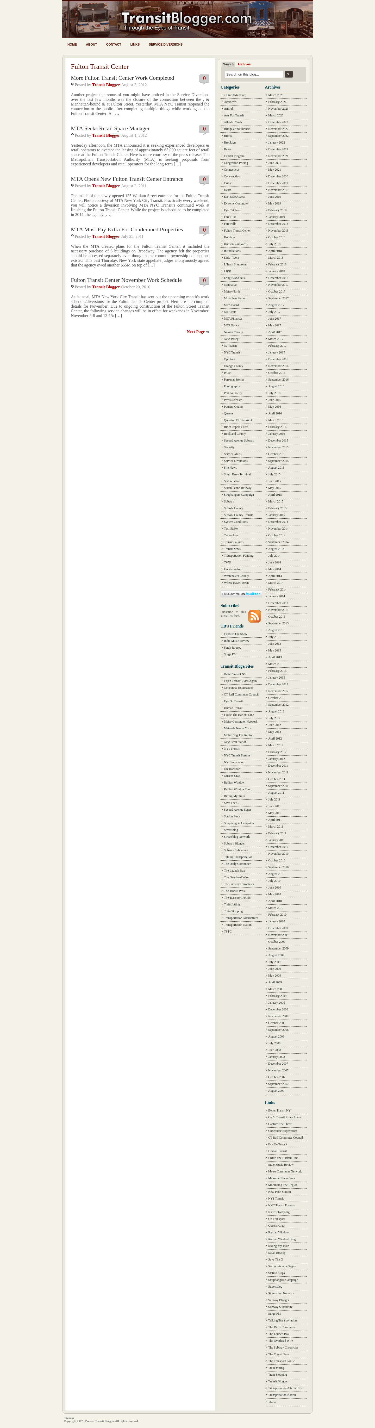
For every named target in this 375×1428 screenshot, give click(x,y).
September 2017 (278, 298)
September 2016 (278, 379)
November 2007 (278, 1070)
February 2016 (277, 427)
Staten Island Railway (237, 488)
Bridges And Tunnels (237, 129)
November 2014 (278, 528)
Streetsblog (231, 830)
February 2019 (277, 210)
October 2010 (276, 860)
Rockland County (235, 434)
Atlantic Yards (233, 122)
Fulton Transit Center (237, 230)
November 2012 (278, 691)
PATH (228, 373)
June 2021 (274, 163)
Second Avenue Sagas (237, 809)
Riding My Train (234, 796)
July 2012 (274, 718)
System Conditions (236, 522)
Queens (228, 413)
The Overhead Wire (236, 877)
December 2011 (278, 765)
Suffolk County (233, 508)
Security (229, 447)
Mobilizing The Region (238, 735)
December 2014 (278, 522)
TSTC (228, 931)
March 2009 (275, 989)
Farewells (230, 224)
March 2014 (275, 583)
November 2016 (278, 366)
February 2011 (277, 833)
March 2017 (275, 339)
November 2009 (278, 935)
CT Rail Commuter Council (241, 694)
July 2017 (274, 312)
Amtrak (229, 108)
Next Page (196, 332)
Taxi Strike (231, 528)
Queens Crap (232, 776)
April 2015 (275, 494)
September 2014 (278, 542)
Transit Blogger (106, 85)
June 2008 (274, 1050)
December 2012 (278, 684)
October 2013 (276, 616)
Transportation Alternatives (241, 918)
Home (72, 44)
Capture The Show (235, 634)
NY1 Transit (232, 748)
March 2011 (275, 826)
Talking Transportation (238, 857)
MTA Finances (233, 318)
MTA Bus (230, 312)
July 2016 (274, 393)
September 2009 (278, 948)
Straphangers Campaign (239, 494)
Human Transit (233, 708)
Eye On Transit (233, 701)
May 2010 (274, 894)
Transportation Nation (238, 925)
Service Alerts (233, 454)
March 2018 (275, 257)
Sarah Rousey (232, 647)
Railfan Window (234, 782)
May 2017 (274, 325)
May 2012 (274, 732)
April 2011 (275, 820)
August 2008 (276, 1036)
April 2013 (275, 657)
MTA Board (231, 305)
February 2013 (277, 671)
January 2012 (276, 759)
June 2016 (274, 400)
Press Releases (233, 400)
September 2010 (278, 867)
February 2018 (277, 264)
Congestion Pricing (236, 163)
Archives (244, 64)
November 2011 (278, 772)
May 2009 (274, 975)
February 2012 (277, 752)
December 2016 (278, 359)
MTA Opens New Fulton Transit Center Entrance (127, 179)
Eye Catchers (232, 210)
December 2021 (278, 149)
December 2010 (278, 847)
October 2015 (276, 454)
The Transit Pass (234, 891)
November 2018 (278, 230)
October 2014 (276, 535)
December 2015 (278, 440)
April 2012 (275, 738)
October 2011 (276, 779)
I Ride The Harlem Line (239, 715)
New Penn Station (235, 742)
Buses (228, 149)
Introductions (232, 251)
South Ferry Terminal (237, 474)
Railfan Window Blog (237, 789)
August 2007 (276, 1090)
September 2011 (278, 786)
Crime (228, 183)
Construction (232, 176)
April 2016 (275, 413)
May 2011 (274, 813)
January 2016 (276, 434)
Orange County (233, 366)
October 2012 (276, 698)
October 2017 (276, 291)
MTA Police (231, 325)
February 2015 (277, 508)
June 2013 (274, 643)
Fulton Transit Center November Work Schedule (126, 280)
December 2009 (278, 928)
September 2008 (278, 1030)
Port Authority (233, 393)
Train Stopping (233, 911)
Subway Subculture (236, 850)
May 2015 (274, 488)
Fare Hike (230, 217)
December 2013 (278, 603)
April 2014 (275, 576)
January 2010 (276, 921)
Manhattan (230, 285)
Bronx (228, 136)
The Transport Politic (237, 897)
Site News (230, 467)
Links (135, 44)
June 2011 (274, 806)
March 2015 (275, 501)
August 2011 (276, 792)
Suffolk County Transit (238, 515)
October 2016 (276, 373)
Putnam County (233, 406)
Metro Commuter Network (241, 721)
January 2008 (276, 1057)
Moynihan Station (235, 298)
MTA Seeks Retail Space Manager (110, 128)
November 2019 (278, 190)
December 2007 (278, 1063)
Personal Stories (234, 379)
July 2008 (274, 1043)
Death (228, 190)
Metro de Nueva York (237, 728)
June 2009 (274, 969)
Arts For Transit (234, 115)
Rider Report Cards (236, 427)
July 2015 (274, 474)
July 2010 (274, 881)
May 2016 (274, 406)
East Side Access (234, 196)
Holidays (229, 237)
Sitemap (69, 1417)
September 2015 (278, 461)
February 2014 (277, 589)
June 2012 (274, 725)
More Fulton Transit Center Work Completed (122, 77)
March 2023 (275, 115)
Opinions (229, 359)
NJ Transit (230, 345)
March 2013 (275, 664)
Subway (229, 501)
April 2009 (275, 982)
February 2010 (277, 914)
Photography (232, 386)
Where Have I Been (236, 583)
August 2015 (276, 467)
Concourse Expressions (238, 688)
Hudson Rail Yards (235, 244)
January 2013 (276, 677)
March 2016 (275, 420)
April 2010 (275, 901)
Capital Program (234, 156)
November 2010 (278, 853)
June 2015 (274, 481)
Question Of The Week (238, 420)
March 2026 (275, 95)
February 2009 (277, 996)
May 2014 (274, 569)
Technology (231, 535)
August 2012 (276, 711)
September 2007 (278, 1084)
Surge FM (230, 654)
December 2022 (278, 122)
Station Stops (232, 816)
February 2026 (277, 102)
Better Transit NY (235, 674)
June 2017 (274, 318)
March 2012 (275, 745)
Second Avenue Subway (239, 440)
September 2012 (278, 704)
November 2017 (278, 285)
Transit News (232, 549)
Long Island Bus (234, 278)
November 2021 (278, 156)
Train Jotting (232, 904)
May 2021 (274, 169)
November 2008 (278, 1016)
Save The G (231, 803)
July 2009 (274, 962)
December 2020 (278, 176)
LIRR (227, 271)
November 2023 (278, 108)
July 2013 (274, 637)
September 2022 (278, 136)
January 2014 (276, 596)
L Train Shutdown (235, 264)
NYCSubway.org (234, 762)
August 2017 (276, 305)
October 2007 (276, 1077)
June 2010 (274, 887)
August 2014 (276, 549)
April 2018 (275, 251)
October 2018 (276, 237)
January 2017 (276, 352)
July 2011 (274, 799)
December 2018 (278, 224)
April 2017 (275, 332)
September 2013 (278, 623)
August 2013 (276, 630)
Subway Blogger (234, 843)
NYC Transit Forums (237, 755)
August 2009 (276, 955)
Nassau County (233, 332)
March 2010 (275, 908)
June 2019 (274, 196)
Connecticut (231, 169)
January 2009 (276, 1002)
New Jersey (231, 339)
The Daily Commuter (237, 864)
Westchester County (236, 576)
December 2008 (278, 1009)
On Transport (232, 769)
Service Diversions (166, 44)
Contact (113, 44)
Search (228, 64)
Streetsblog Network (237, 837)
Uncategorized (233, 569)
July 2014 (274, 555)
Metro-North (232, 291)
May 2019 (274, 203)
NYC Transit (232, 352)
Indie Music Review (236, 641)
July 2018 (274, 244)
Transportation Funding (238, 555)
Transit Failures (233, 542)
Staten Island (232, 481)
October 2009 (276, 941)
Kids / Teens (232, 257)
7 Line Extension (234, 95)
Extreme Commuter (236, 203)
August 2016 (276, 386)
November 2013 (278, 610)
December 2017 (278, 278)
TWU (227, 562)
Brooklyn (230, 142)
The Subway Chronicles (239, 884)
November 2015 (278, 447)
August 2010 (276, 874)
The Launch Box (234, 870)
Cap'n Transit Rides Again (240, 681)
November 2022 (278, 129)
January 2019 (276, 217)
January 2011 (276, 840)
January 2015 (276, 515)
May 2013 (274, 650)
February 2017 (277, 345)
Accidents (230, 102)
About (91, 44)
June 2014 (274, 562)
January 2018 (276, 271)
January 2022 (276, 142)
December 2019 (278, 183)
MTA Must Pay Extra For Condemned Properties (127, 229)
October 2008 (276, 1023)
